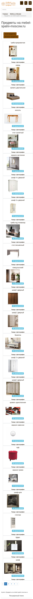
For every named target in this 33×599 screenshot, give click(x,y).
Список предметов (11, 36)
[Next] (17, 583)
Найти (29, 9)
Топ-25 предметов (10, 33)
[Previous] (2, 583)
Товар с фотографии (17, 62)
